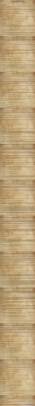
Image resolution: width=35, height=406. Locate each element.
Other (27, 2)
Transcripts (12, 2)
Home (7, 2)
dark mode (21, 3)
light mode (19, 3)
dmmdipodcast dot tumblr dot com (29, 404)
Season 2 (20, 2)
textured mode (16, 3)
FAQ (8, 2)
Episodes (10, 2)
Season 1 (18, 2)
